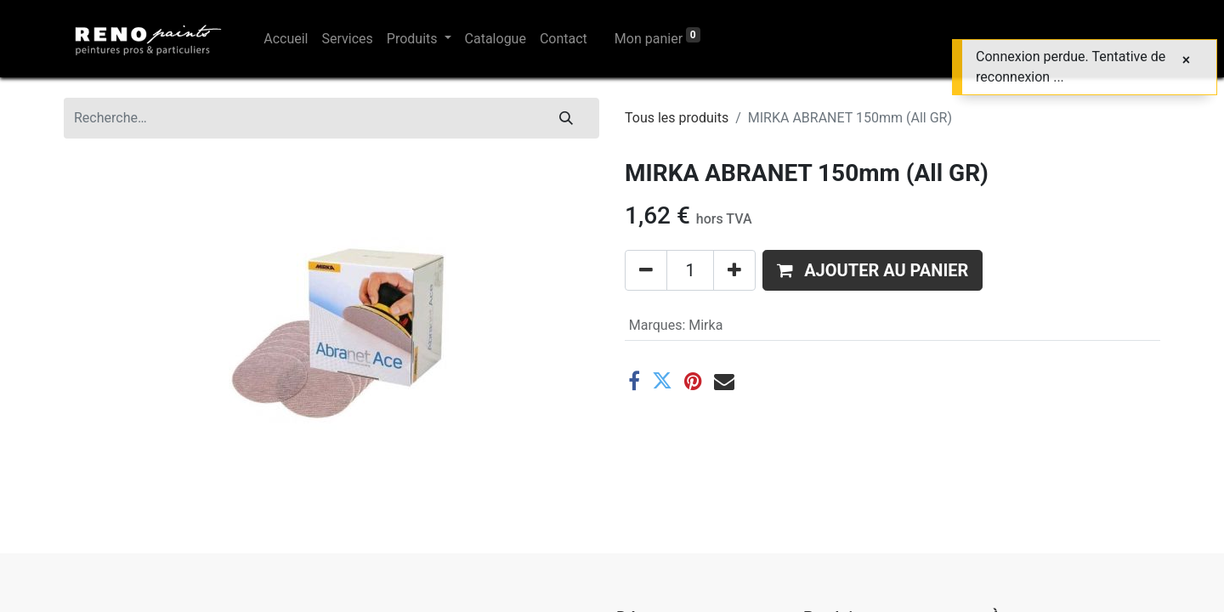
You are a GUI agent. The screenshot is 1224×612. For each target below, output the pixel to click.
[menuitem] (285, 39)
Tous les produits (676, 118)
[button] (872, 270)
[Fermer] (1186, 60)
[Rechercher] (566, 118)
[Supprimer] (646, 270)
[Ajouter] (734, 270)
